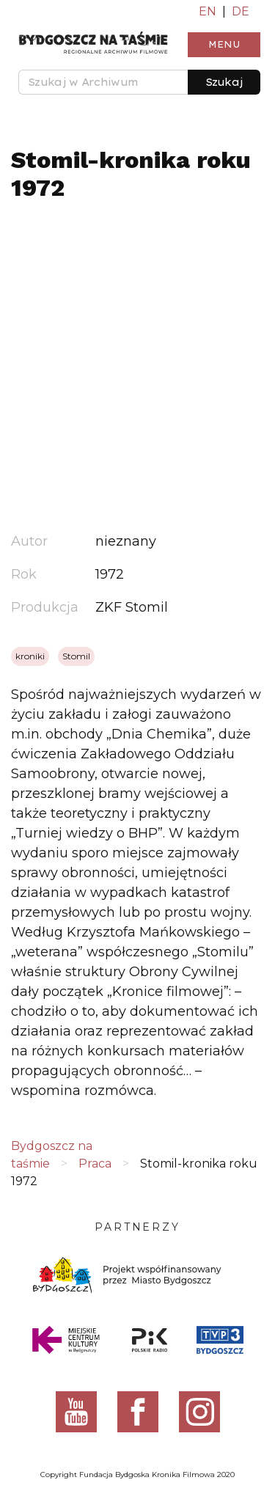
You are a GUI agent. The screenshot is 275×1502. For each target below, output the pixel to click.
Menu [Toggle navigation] (224, 44)
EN (207, 11)
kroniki (30, 656)
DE (240, 11)
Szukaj (224, 82)
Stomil (76, 656)
